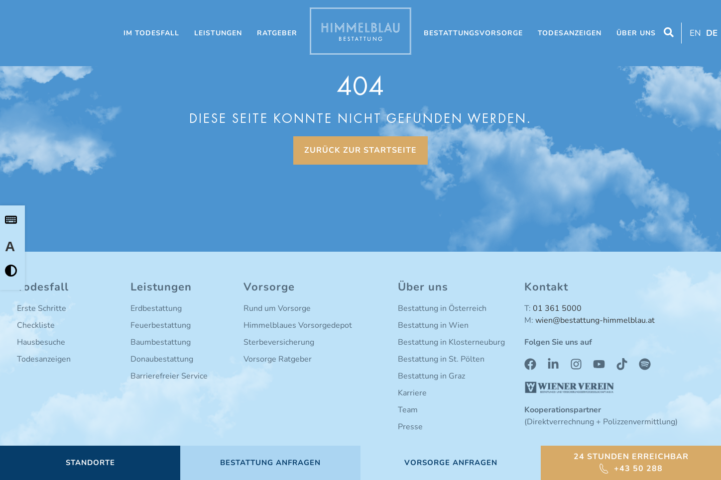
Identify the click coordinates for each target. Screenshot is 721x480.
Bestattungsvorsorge (473, 33)
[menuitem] (694, 33)
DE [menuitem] (712, 33)
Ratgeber (277, 33)
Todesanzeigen (569, 33)
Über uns (636, 33)
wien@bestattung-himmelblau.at (595, 320)
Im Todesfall (151, 33)
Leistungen (218, 33)
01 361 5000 (557, 308)
